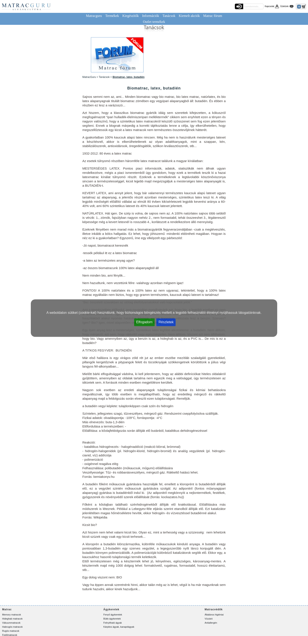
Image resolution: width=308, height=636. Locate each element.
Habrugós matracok (12, 627)
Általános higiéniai (214, 614)
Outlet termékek (154, 22)
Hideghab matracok (12, 618)
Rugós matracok (10, 631)
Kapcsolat (269, 6)
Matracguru (94, 16)
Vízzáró (209, 618)
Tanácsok (169, 16)
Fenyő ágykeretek (112, 614)
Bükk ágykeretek (112, 618)
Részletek (165, 322)
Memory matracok (11, 614)
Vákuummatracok (11, 622)
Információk (150, 16)
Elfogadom (144, 322)
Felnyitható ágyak (112, 622)
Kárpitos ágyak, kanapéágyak (118, 627)
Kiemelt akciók (189, 16)
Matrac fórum (212, 16)
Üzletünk (284, 6)
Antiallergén (211, 622)
